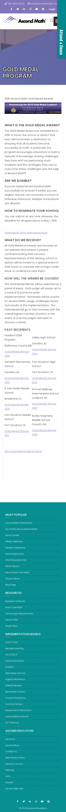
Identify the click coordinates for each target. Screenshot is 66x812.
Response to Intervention (18, 712)
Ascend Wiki (11, 621)
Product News (12, 580)
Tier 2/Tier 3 (11, 656)
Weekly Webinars (14, 543)
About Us (10, 741)
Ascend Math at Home (17, 718)
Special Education (14, 662)
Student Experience (15, 549)
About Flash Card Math (17, 574)
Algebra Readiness (15, 681)
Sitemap (9, 771)
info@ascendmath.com (43, 3)
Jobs (8, 778)
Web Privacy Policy (15, 759)
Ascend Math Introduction (18, 524)
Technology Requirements (19, 615)
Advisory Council (14, 765)
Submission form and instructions (26, 232)
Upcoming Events (14, 555)
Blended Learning (14, 650)
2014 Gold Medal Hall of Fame (23, 451)
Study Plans (11, 627)
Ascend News (12, 747)
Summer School (14, 706)
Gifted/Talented (13, 687)
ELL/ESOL (9, 668)
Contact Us (11, 753)
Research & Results (15, 602)
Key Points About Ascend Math (21, 530)
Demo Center (12, 537)
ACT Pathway (12, 724)
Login (52, 9)
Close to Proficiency (15, 699)
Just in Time (11, 644)
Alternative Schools (15, 675)
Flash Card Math (13, 609)
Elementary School (15, 693)
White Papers (12, 568)
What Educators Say (15, 561)
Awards (9, 784)
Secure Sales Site (14, 790)
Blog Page (10, 586)
